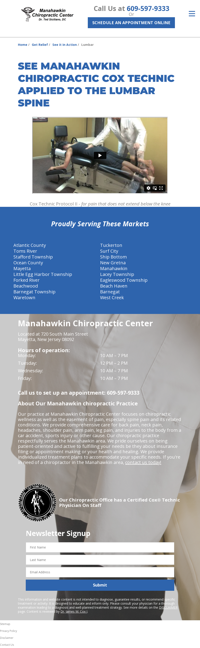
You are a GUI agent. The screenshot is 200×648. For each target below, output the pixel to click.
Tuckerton (111, 245)
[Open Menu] (192, 13)
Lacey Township (117, 274)
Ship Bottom (113, 257)
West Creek (112, 297)
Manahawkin (113, 268)
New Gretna (113, 263)
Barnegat (110, 292)
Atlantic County (29, 245)
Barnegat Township (34, 292)
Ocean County (28, 263)
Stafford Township (33, 257)
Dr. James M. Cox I (73, 611)
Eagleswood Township (124, 280)
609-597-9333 (148, 8)
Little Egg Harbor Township (42, 274)
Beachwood (25, 286)
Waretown (24, 297)
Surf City (109, 251)
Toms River (25, 251)
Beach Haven (113, 286)
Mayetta (22, 268)
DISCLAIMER (168, 607)
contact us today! (143, 462)
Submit (100, 585)
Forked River (26, 280)
